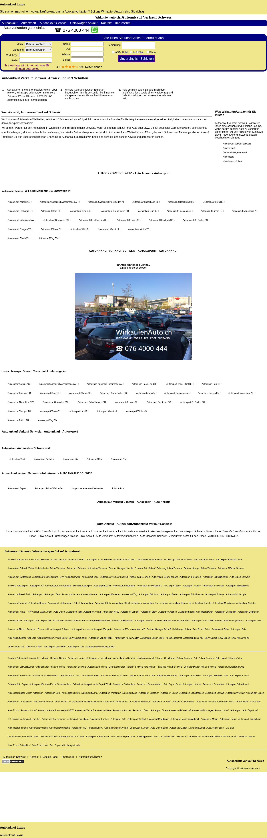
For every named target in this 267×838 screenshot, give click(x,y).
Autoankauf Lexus (12, 4)
